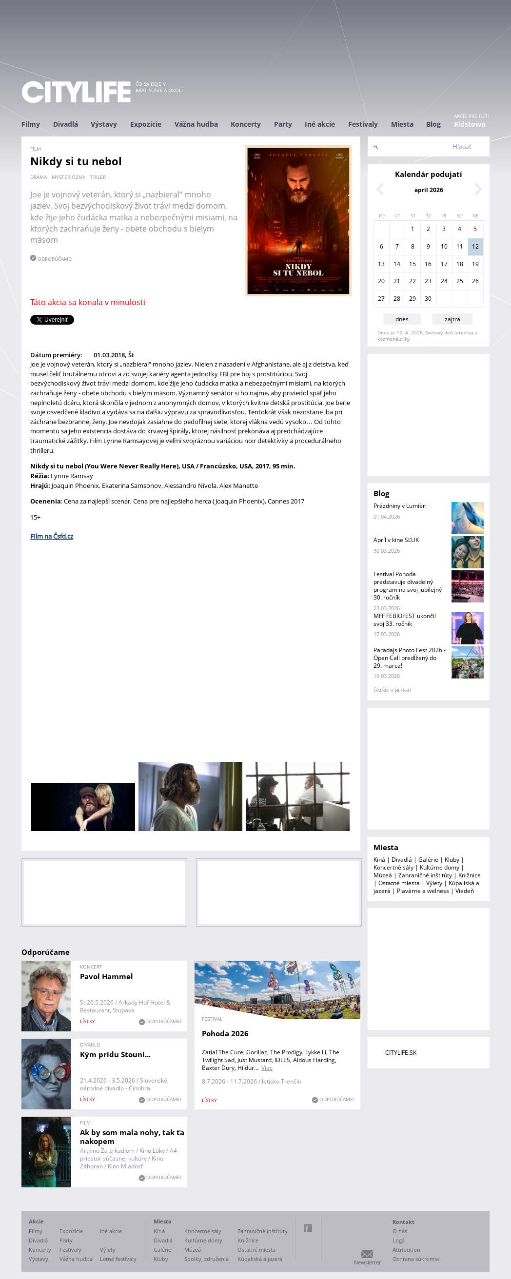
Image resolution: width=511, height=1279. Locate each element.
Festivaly (363, 124)
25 (459, 281)
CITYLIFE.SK (400, 1052)
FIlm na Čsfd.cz (51, 536)
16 (428, 264)
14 (396, 264)
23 (428, 281)
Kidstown (470, 124)
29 (412, 298)
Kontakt (403, 1221)
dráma (38, 177)
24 (444, 281)
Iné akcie (320, 124)
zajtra (452, 319)
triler (98, 177)
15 (412, 264)
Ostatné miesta (399, 883)
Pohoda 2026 (225, 1033)
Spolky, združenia (206, 1258)
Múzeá (382, 875)
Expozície (145, 124)
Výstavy (104, 124)
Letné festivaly (118, 1258)
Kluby (452, 859)
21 (396, 281)
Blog (433, 124)
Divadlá (65, 124)
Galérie (428, 859)
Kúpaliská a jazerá (259, 1258)
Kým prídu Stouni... (115, 1054)
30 (428, 298)
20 (381, 281)
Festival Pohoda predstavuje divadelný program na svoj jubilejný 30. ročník (407, 585)
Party (283, 124)
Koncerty (246, 124)
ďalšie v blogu (392, 690)
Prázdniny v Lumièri (400, 506)
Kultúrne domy (439, 867)
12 (475, 246)
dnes (402, 319)
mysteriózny (68, 177)
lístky (87, 1021)
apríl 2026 (428, 190)
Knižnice (469, 875)
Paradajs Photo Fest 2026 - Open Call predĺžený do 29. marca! (409, 658)
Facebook (308, 1228)
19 (475, 264)
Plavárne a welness (423, 891)
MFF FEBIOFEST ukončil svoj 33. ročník (404, 620)
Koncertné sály (393, 867)
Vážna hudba (196, 124)
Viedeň (464, 891)
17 (444, 264)
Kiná (379, 859)
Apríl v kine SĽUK (396, 540)
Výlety (434, 883)
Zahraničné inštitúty (425, 875)
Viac (267, 1068)
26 (475, 281)
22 (412, 281)
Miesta (402, 124)
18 (459, 264)
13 (381, 264)
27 (381, 298)
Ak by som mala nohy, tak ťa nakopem (132, 1136)
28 (396, 298)
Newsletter (367, 1262)
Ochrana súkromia (416, 1258)
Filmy (30, 124)
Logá (399, 1240)
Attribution (406, 1249)
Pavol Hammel (106, 976)
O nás (400, 1231)
